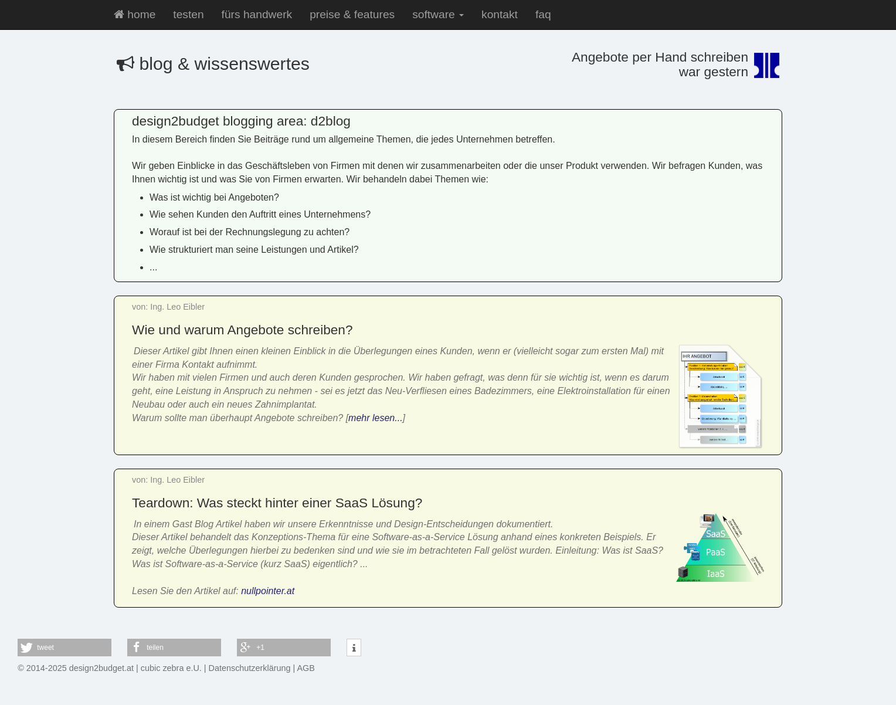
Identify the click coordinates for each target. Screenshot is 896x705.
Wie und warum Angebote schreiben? (242, 329)
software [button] (438, 14)
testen (188, 14)
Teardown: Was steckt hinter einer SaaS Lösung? (277, 502)
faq (543, 14)
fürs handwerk (257, 14)
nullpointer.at (267, 591)
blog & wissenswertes (213, 63)
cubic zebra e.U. (171, 668)
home (134, 14)
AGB (306, 668)
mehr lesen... (375, 418)
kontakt (499, 14)
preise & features (352, 14)
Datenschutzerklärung (250, 668)
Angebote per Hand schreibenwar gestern (660, 64)
